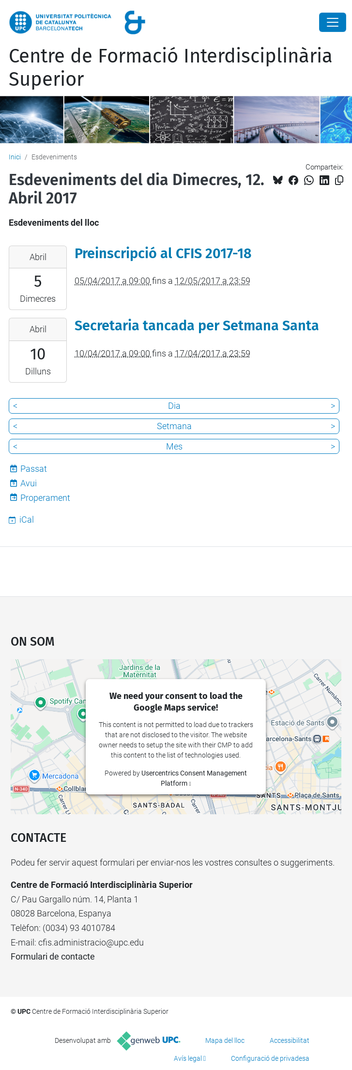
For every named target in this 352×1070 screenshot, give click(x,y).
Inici (15, 157)
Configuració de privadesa (270, 1058)
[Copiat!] (339, 180)
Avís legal (188, 1058)
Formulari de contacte (53, 956)
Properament (45, 498)
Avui (28, 483)
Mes (174, 446)
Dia (174, 406)
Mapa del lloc (225, 1040)
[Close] (332, 22)
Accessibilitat (289, 1040)
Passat (33, 469)
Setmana (174, 426)
